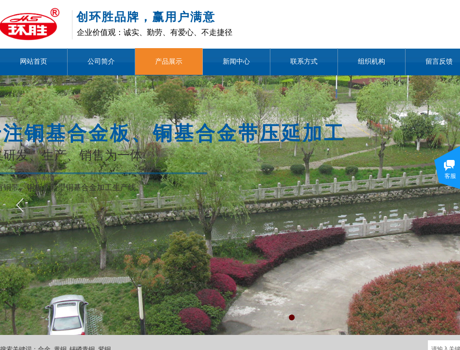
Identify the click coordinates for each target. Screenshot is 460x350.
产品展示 (168, 61)
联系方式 (304, 61)
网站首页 (33, 61)
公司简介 (101, 61)
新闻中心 (236, 61)
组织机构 (371, 61)
